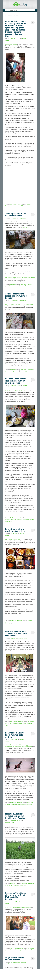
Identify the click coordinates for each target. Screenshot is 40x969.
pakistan (18, 206)
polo (18, 804)
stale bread (26, 723)
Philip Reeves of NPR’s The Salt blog (15, 391)
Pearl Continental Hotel (16, 622)
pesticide (7, 286)
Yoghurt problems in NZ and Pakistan (14, 958)
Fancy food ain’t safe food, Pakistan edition (15, 530)
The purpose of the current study (14, 826)
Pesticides (13, 284)
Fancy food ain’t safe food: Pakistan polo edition (14, 734)
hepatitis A (31, 883)
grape (10, 206)
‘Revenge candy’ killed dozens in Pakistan (15, 214)
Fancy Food (30, 802)
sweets (17, 371)
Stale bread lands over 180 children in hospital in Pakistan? (16, 633)
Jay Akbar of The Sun (11, 44)
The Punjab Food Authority (12, 539)
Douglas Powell (23, 218)
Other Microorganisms (16, 721)
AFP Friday (26, 227)
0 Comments (33, 23)
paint (13, 206)
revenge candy (15, 286)
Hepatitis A (13, 883)
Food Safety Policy (15, 204)
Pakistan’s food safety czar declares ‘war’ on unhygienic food (15, 380)
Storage (12, 371)
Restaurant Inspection (16, 517)
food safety (28, 204)
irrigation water (9, 885)
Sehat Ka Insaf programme (17, 950)
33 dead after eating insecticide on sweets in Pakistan (16, 295)
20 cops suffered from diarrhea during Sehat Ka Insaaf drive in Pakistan (15, 896)
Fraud (6, 206)
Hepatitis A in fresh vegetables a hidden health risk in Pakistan (15, 815)
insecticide (30, 369)
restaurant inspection (28, 519)
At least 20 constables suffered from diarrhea (18, 907)
